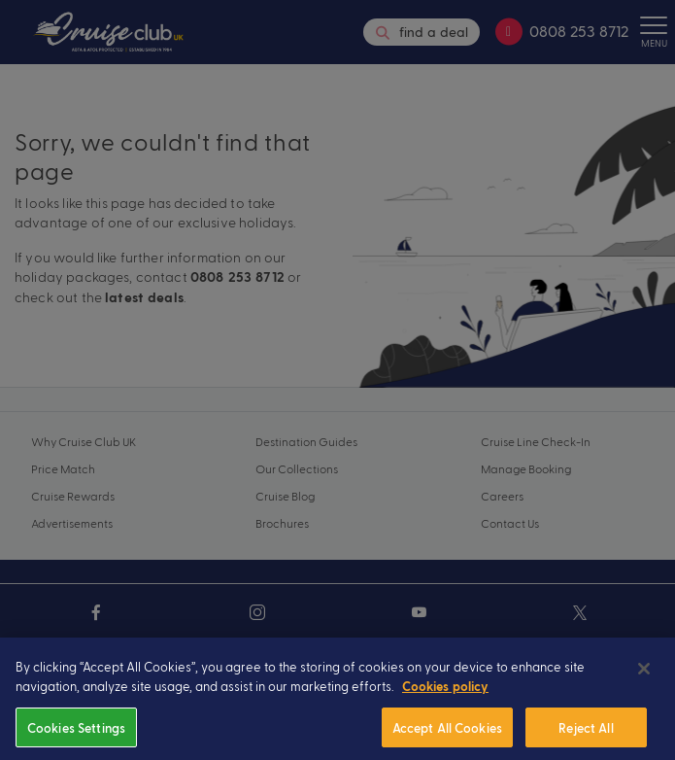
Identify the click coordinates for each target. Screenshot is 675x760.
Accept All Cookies (447, 737)
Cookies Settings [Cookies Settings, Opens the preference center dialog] (76, 737)
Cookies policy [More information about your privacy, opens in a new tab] (445, 698)
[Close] (644, 679)
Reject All (585, 737)
